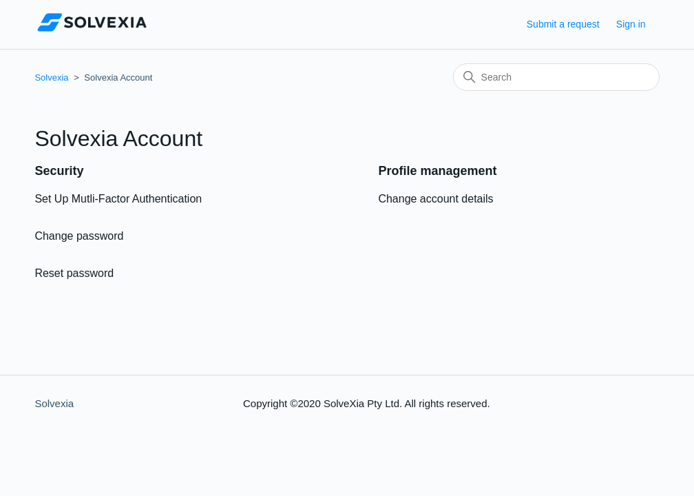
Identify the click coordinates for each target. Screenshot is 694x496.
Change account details (435, 199)
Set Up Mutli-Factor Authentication (118, 199)
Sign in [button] (631, 24)
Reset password (74, 273)
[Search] (556, 77)
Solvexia (51, 77)
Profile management (437, 171)
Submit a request (563, 24)
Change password (78, 236)
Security (58, 171)
